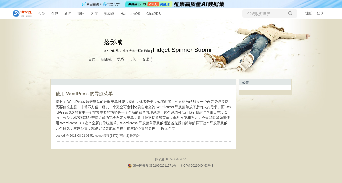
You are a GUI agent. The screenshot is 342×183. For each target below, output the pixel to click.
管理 (145, 59)
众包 (54, 13)
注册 (309, 13)
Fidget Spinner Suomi (182, 49)
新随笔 (106, 59)
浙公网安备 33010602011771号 (151, 165)
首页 (92, 59)
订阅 (132, 59)
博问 (81, 13)
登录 (320, 13)
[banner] (20, 13)
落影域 (113, 42)
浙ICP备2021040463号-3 (196, 165)
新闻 (67, 13)
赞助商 (109, 13)
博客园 (159, 159)
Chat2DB (153, 14)
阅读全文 (168, 128)
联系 (120, 59)
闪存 (94, 13)
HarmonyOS (130, 14)
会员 (41, 13)
